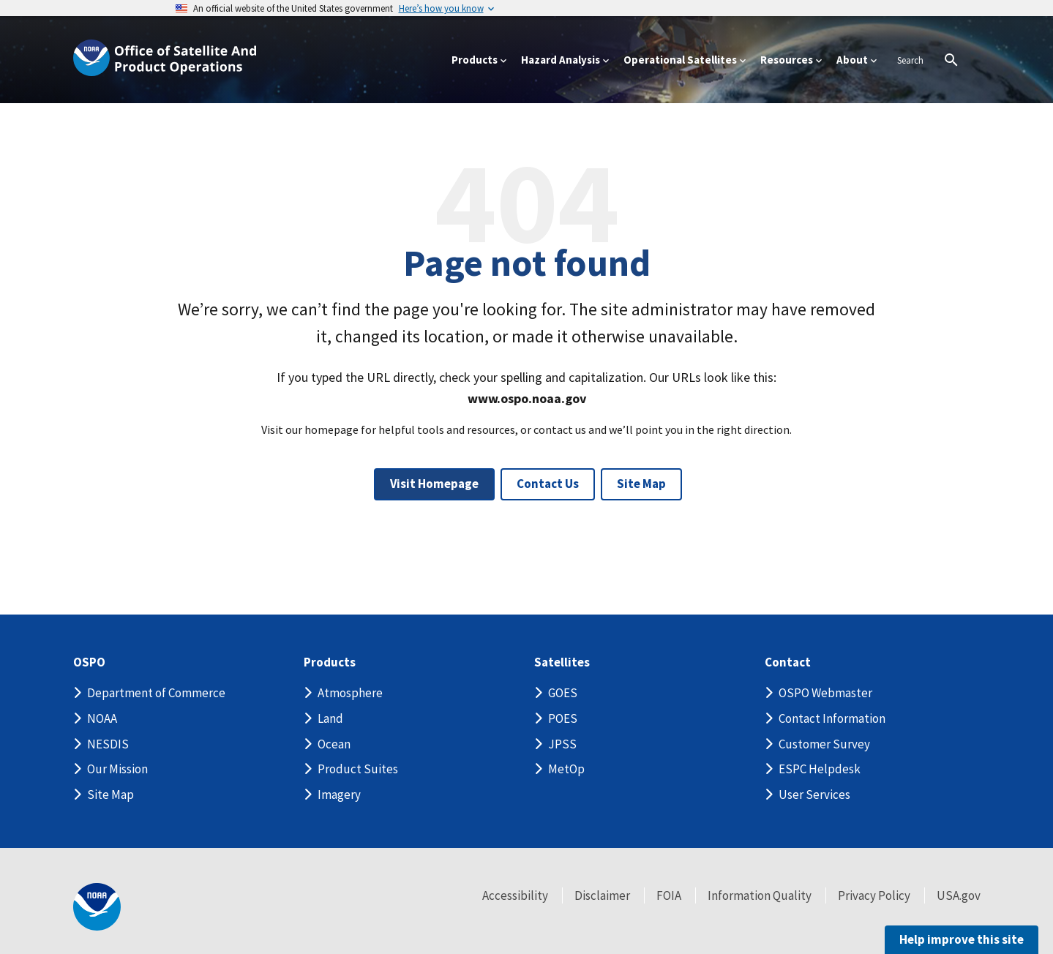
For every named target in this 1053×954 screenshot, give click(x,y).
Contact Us (548, 484)
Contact (788, 662)
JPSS (562, 744)
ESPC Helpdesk (820, 769)
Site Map (641, 484)
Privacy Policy (874, 895)
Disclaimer (602, 895)
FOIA (668, 895)
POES (562, 718)
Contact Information (832, 718)
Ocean (334, 744)
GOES (562, 693)
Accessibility (515, 895)
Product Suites (358, 769)
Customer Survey (824, 744)
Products (330, 662)
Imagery (339, 794)
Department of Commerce (156, 693)
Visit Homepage (434, 484)
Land (330, 718)
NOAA (102, 718)
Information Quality (760, 895)
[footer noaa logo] (97, 907)
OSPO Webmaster (825, 693)
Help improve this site (961, 939)
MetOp (566, 769)
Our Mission (117, 769)
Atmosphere (350, 693)
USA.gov (959, 895)
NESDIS (108, 744)
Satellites (562, 662)
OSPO (89, 662)
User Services (814, 794)
